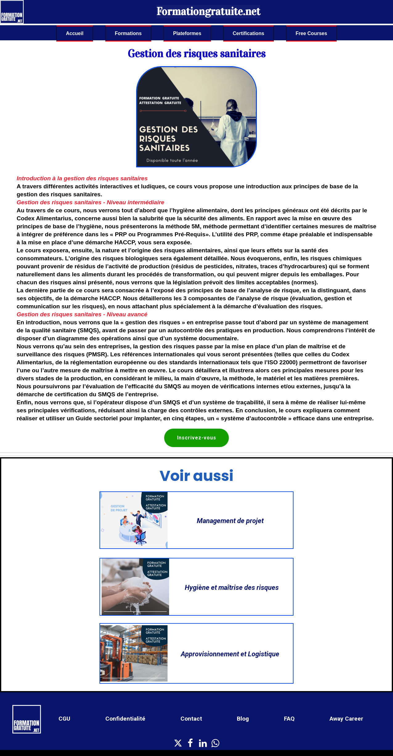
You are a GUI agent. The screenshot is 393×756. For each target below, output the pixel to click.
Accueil (74, 33)
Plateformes (187, 33)
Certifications (248, 33)
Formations (128, 33)
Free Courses (311, 33)
